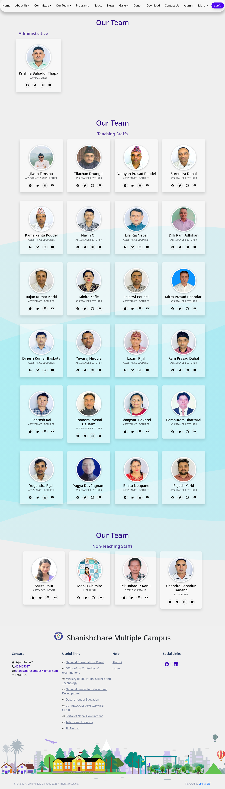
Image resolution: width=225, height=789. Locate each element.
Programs (82, 6)
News (110, 6)
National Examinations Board (85, 662)
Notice (98, 6)
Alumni (188, 6)
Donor (137, 6)
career (116, 668)
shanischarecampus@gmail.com (36, 671)
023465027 (22, 666)
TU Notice (72, 728)
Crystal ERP (205, 783)
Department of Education (82, 699)
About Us (21, 6)
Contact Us (172, 6)
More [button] (202, 6)
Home (6, 6)
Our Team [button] (62, 6)
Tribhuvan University (79, 722)
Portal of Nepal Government (84, 716)
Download (153, 6)
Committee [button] (41, 6)
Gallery (123, 6)
